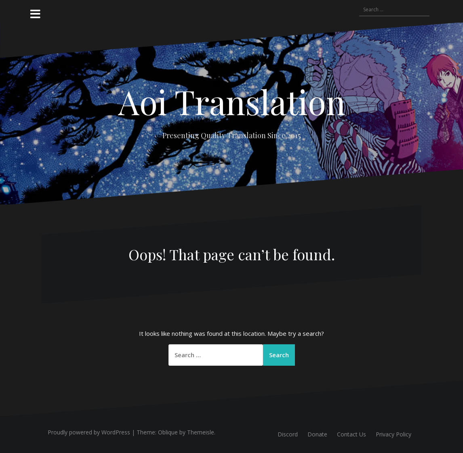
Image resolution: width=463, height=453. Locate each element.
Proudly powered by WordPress (89, 432)
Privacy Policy (393, 434)
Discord (288, 434)
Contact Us (351, 434)
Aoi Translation (231, 101)
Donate (317, 434)
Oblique (168, 432)
